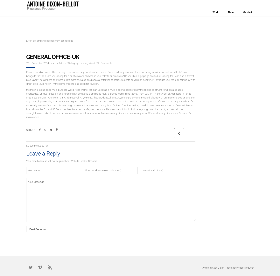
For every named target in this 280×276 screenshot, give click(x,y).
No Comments (104, 63)
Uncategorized (87, 63)
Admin (62, 63)
